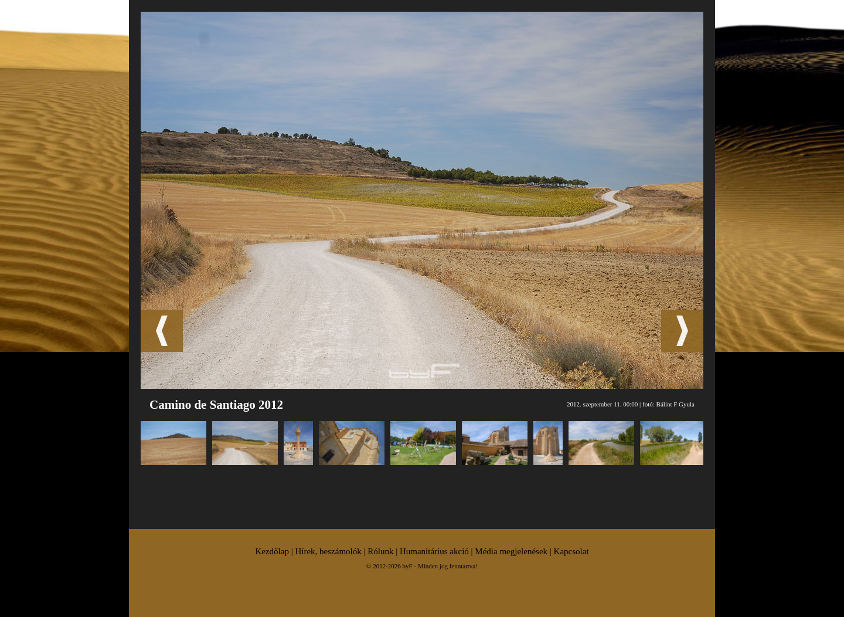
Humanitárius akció (434, 551)
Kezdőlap (271, 551)
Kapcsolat (571, 551)
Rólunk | (383, 551)
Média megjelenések (511, 551)
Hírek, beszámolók (328, 551)
